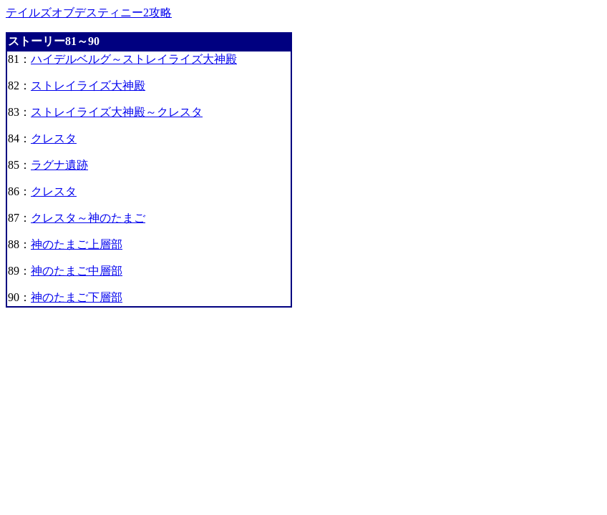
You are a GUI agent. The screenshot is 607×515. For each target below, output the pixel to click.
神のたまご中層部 (76, 271)
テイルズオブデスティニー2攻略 (89, 12)
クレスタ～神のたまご (88, 218)
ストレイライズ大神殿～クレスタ (117, 112)
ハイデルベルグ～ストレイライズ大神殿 (134, 59)
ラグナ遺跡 (59, 165)
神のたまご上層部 (76, 244)
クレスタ (54, 138)
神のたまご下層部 (76, 297)
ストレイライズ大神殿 (88, 85)
